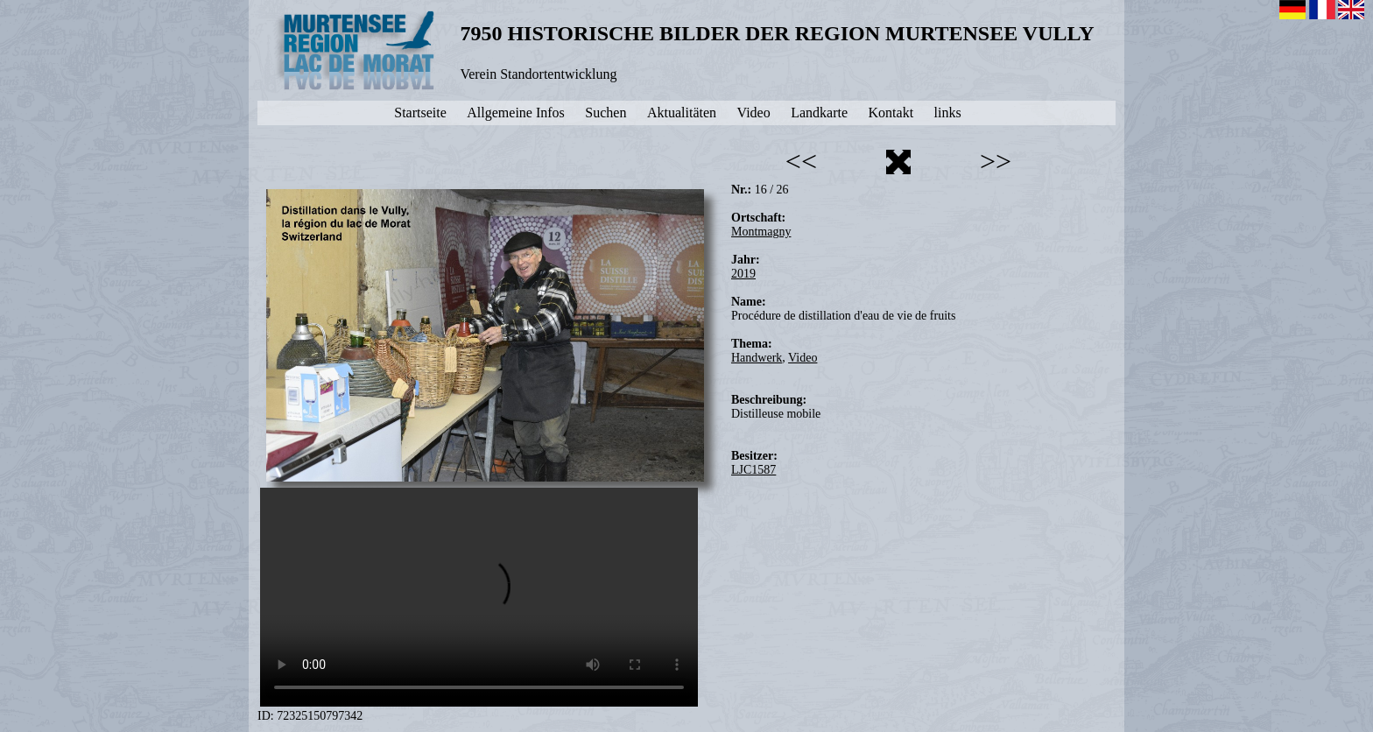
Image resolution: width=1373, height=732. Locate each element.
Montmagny (761, 231)
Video (802, 357)
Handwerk (756, 357)
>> (995, 161)
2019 (743, 273)
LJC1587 (753, 469)
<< (801, 161)
